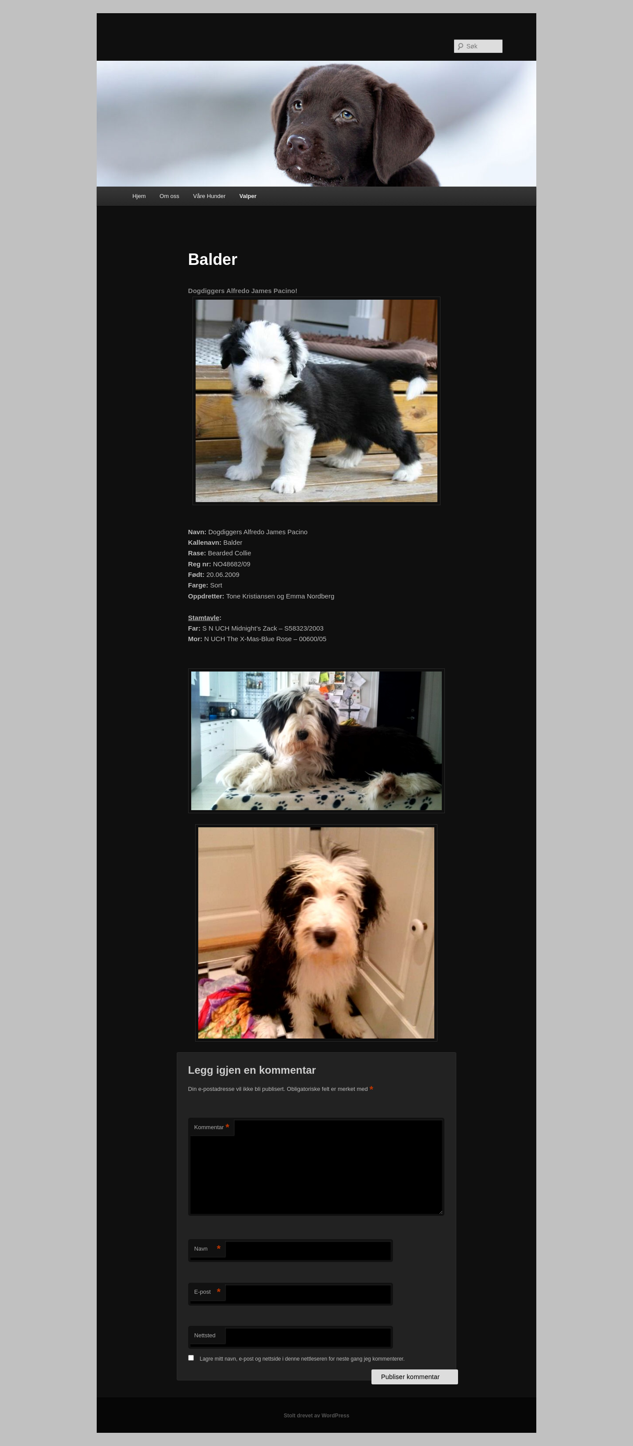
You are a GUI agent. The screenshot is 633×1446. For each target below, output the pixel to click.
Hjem (139, 196)
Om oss (169, 196)
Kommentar (211, 1127)
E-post (207, 1292)
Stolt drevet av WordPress (316, 1416)
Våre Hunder (209, 196)
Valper (248, 196)
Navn (207, 1249)
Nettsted (204, 1335)
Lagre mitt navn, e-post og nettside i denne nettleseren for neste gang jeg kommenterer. (302, 1359)
